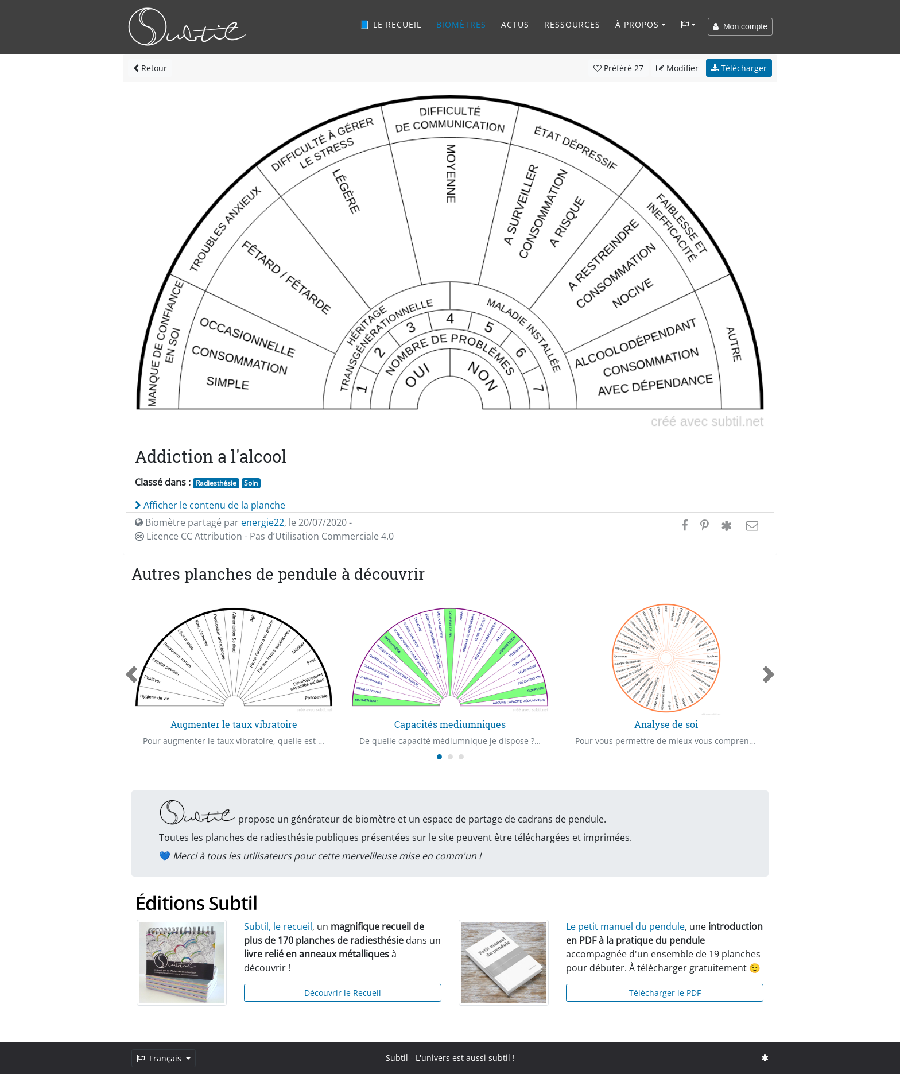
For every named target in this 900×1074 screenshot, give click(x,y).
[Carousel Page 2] (450, 756)
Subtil (397, 1057)
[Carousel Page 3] (461, 756)
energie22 (262, 522)
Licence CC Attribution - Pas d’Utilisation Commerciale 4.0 (264, 536)
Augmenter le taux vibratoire (233, 724)
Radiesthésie (216, 483)
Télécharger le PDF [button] (665, 992)
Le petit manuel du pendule (625, 926)
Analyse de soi (666, 724)
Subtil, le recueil (278, 926)
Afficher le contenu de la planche (210, 505)
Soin (251, 483)
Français (160, 1058)
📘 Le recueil (390, 24)
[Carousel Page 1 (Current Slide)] (439, 756)
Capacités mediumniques (450, 724)
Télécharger (739, 68)
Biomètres (461, 24)
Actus (515, 24)
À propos (637, 24)
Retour (150, 68)
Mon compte (740, 26)
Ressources (572, 24)
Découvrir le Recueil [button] (342, 992)
